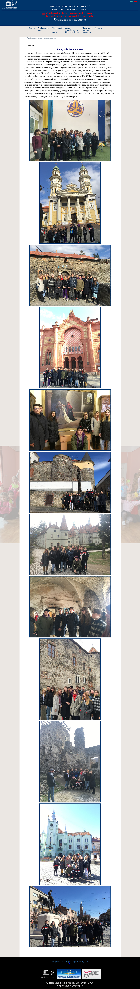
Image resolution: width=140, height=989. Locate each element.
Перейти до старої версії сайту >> (70, 961)
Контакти (98, 28)
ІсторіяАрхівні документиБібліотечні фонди (72, 30)
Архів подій (32, 38)
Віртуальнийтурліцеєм (57, 30)
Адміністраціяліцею (43, 29)
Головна (32, 28)
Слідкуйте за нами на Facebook (70, 20)
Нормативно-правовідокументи (87, 30)
